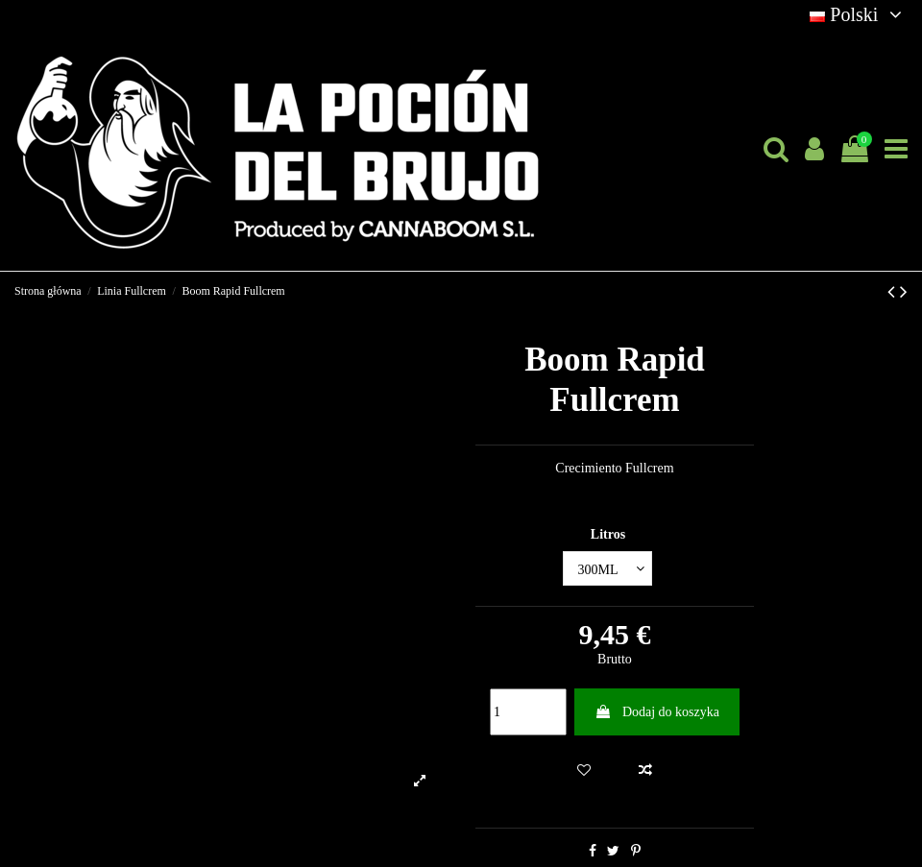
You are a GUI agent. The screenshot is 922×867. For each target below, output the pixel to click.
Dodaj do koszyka (656, 712)
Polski (859, 14)
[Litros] (607, 569)
